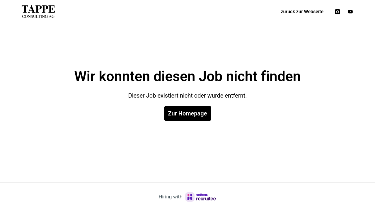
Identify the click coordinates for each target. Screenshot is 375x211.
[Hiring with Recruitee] (187, 197)
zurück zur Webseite (302, 11)
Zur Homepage (187, 113)
